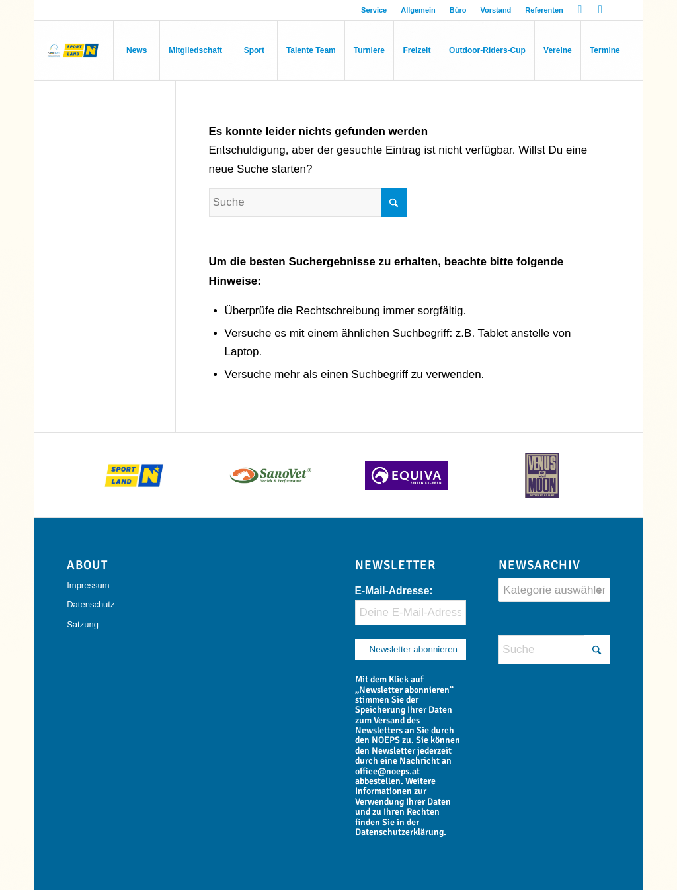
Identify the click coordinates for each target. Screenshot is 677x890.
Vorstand (495, 10)
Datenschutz (90, 604)
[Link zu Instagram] (600, 10)
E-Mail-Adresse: (394, 590)
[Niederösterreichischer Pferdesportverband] (73, 50)
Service (374, 10)
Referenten (544, 10)
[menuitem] (374, 10)
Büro (458, 10)
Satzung (83, 624)
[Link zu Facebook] (580, 10)
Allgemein (418, 10)
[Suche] (308, 202)
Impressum (88, 585)
